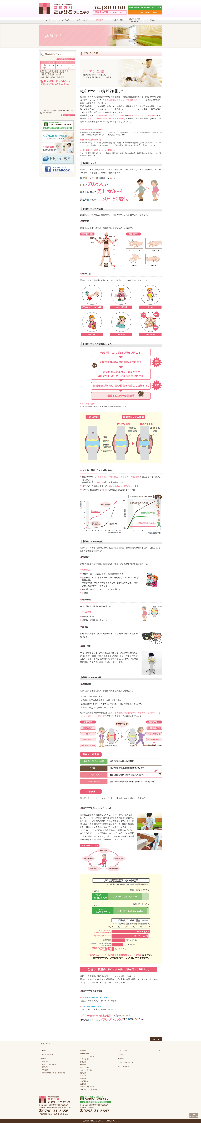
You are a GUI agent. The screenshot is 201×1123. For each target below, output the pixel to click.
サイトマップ (45, 1044)
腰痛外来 (83, 1073)
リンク (159, 1050)
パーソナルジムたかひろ (88, 1089)
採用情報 (121, 1058)
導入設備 (45, 1070)
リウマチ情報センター (92, 1006)
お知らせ (121, 1054)
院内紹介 (45, 1067)
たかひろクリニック (99, 1121)
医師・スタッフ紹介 (49, 1064)
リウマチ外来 (84, 1059)
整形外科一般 (84, 1053)
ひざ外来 (83, 1062)
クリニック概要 (123, 1067)
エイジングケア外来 (87, 1087)
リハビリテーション (87, 1056)
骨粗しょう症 (84, 1067)
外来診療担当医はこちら (65, 59)
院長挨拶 (45, 1062)
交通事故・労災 (85, 1064)
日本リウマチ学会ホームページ (95, 997)
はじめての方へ (47, 1054)
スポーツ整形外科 (86, 1070)
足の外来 (83, 1078)
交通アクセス (122, 1050)
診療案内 (83, 1050)
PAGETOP (156, 1039)
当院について (47, 1058)
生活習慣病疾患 (85, 1081)
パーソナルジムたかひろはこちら (145, 12)
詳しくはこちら (68, 115)
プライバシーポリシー (126, 1062)
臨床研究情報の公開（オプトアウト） (55, 1073)
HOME (44, 1050)
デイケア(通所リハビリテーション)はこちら (145, 7)
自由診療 (83, 1084)
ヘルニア (83, 1076)
